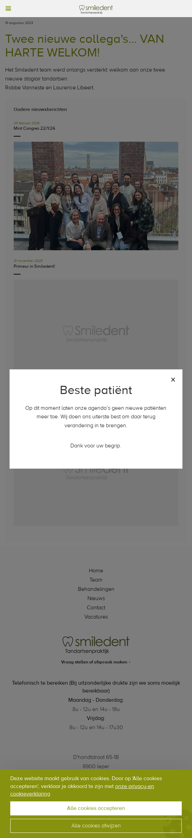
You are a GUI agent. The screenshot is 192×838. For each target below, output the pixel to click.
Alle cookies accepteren (96, 808)
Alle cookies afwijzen (96, 825)
